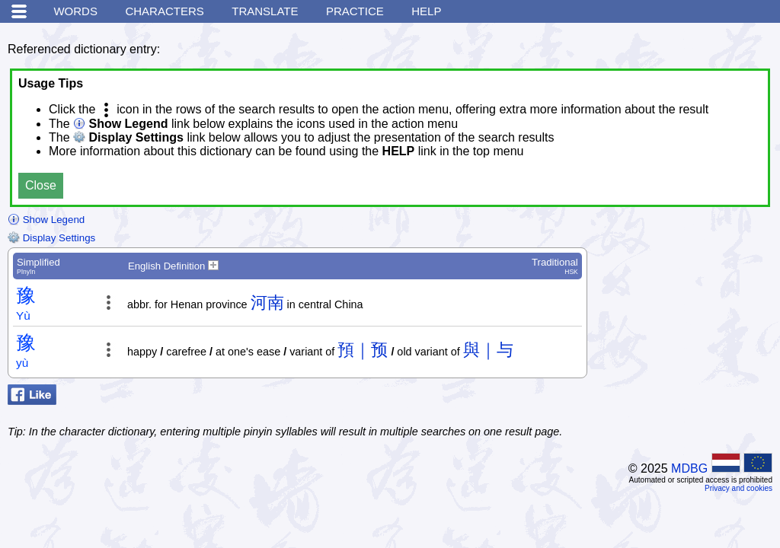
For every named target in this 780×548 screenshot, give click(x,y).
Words (75, 11)
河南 (267, 302)
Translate (265, 11)
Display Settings (51, 238)
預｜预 (362, 349)
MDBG (689, 468)
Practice (355, 11)
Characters (164, 11)
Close (40, 185)
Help (426, 11)
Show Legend (46, 219)
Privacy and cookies (738, 488)
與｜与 (488, 349)
